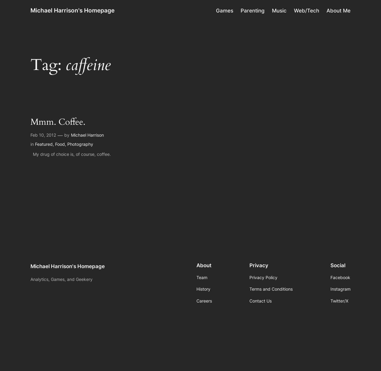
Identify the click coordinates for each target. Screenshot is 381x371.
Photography (80, 144)
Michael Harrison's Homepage (72, 10)
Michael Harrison (87, 135)
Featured (44, 144)
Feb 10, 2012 (43, 135)
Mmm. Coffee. (57, 122)
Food (60, 144)
